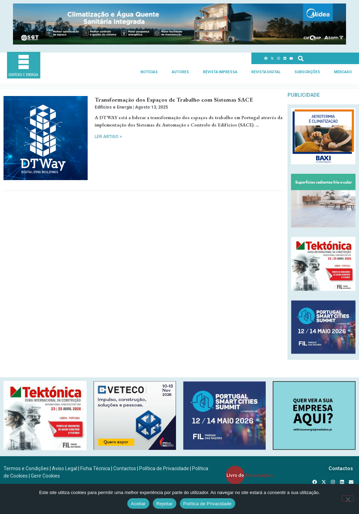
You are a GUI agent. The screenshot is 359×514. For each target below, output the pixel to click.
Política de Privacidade (164, 468)
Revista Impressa (220, 72)
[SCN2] (314, 448)
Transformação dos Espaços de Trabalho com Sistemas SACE (174, 99)
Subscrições (307, 72)
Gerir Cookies (45, 476)
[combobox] (323, 58)
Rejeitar (164, 503)
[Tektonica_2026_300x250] (323, 289)
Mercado (343, 72)
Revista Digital (265, 72)
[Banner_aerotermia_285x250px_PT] (323, 162)
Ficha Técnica (95, 468)
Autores (180, 72)
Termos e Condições (26, 468)
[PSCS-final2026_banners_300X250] (323, 352)
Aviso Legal (64, 468)
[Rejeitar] (348, 498)
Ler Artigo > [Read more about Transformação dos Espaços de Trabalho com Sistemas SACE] (108, 136)
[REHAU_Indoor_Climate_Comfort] (323, 225)
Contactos (124, 468)
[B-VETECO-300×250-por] (135, 448)
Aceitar (138, 503)
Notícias (149, 72)
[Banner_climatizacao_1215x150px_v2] (179, 42)
